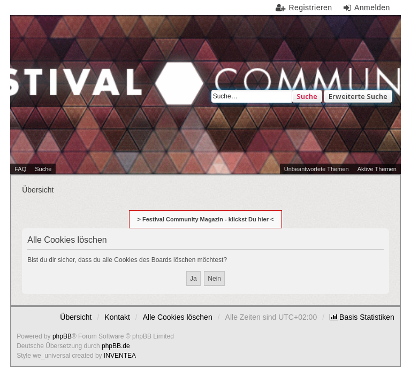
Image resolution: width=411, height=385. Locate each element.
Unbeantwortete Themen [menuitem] (316, 169)
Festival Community (113, 94)
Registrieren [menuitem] (310, 7)
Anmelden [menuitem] (372, 7)
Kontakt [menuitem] (117, 317)
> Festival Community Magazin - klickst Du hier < (206, 219)
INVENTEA (120, 355)
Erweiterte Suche (358, 96)
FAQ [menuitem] (20, 169)
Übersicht (76, 317)
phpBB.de (116, 346)
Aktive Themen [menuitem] (377, 169)
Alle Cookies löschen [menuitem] (177, 317)
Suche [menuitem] (43, 169)
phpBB (62, 336)
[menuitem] (362, 317)
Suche (306, 96)
